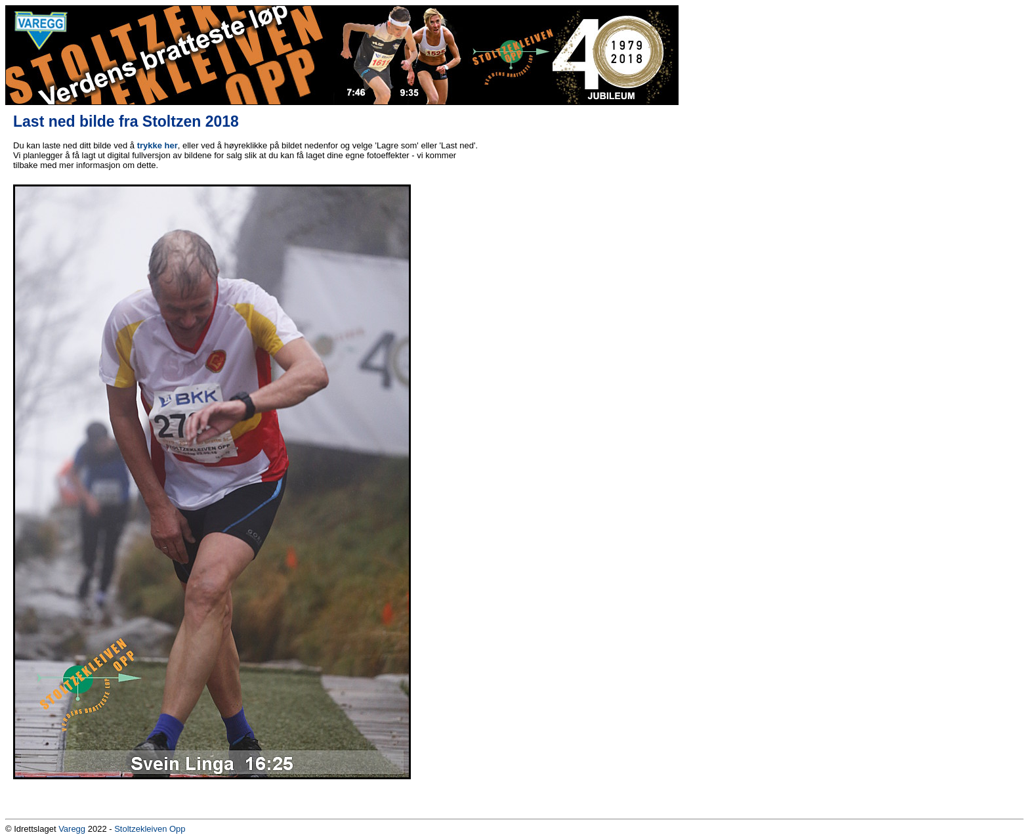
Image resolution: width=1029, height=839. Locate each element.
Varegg (71, 829)
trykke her (157, 145)
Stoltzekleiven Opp (149, 829)
